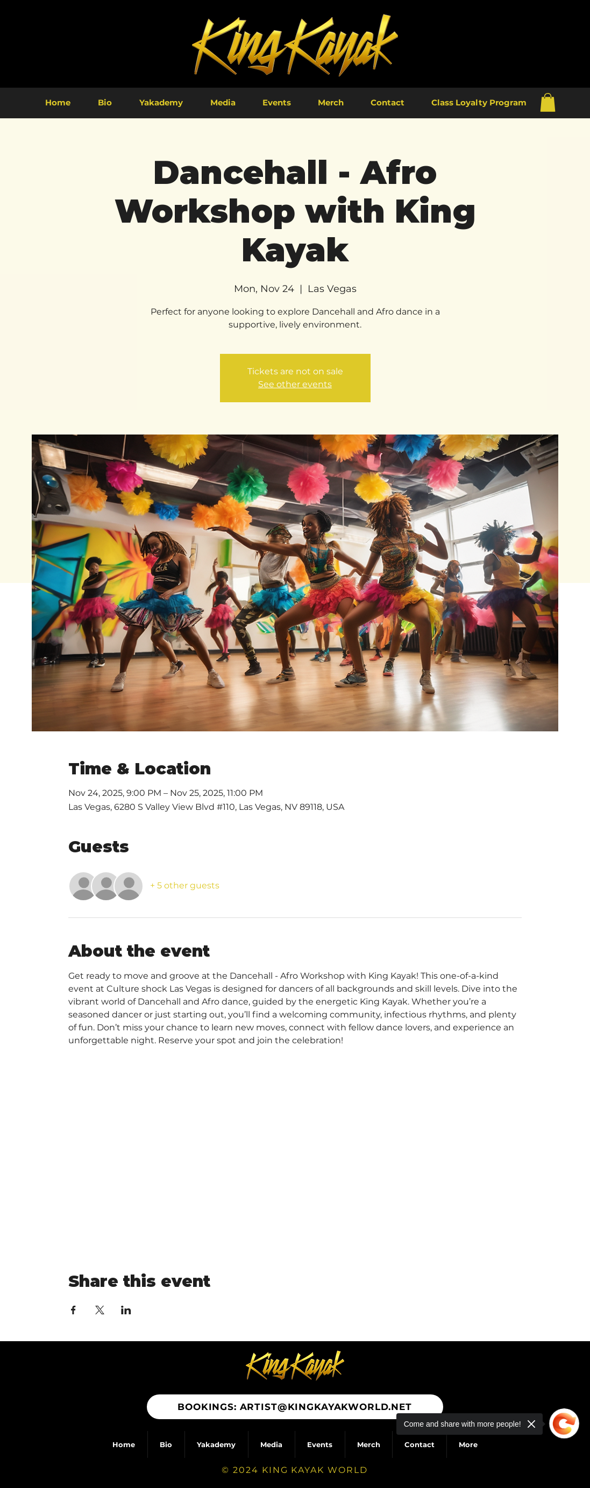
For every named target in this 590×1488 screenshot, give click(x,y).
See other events (295, 384)
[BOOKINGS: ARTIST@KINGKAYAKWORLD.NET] (295, 1406)
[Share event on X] (100, 1310)
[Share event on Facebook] (73, 1310)
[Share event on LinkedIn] (126, 1310)
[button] (548, 102)
